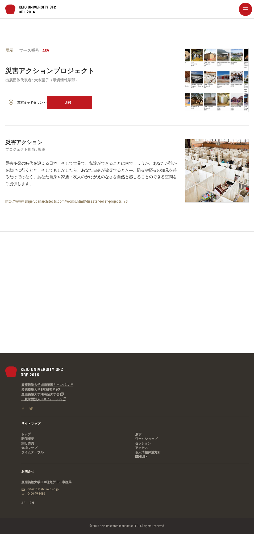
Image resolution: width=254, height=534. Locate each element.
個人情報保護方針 (148, 452)
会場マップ (29, 448)
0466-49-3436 (36, 493)
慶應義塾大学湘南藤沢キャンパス (47, 385)
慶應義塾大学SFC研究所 (40, 389)
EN (32, 503)
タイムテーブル (32, 452)
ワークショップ (146, 439)
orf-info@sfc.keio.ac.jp (43, 489)
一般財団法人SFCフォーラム (43, 399)
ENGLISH (141, 456)
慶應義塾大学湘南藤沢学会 (42, 394)
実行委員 (27, 443)
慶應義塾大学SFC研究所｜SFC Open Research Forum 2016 (30, 9)
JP (23, 503)
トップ (26, 434)
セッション (143, 443)
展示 (138, 434)
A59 (68, 103)
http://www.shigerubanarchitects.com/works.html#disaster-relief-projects (63, 201)
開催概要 (27, 439)
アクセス (141, 448)
